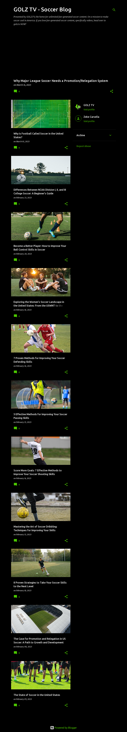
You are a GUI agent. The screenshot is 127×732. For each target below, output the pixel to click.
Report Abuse (83, 146)
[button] (111, 91)
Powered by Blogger (63, 727)
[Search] (114, 10)
